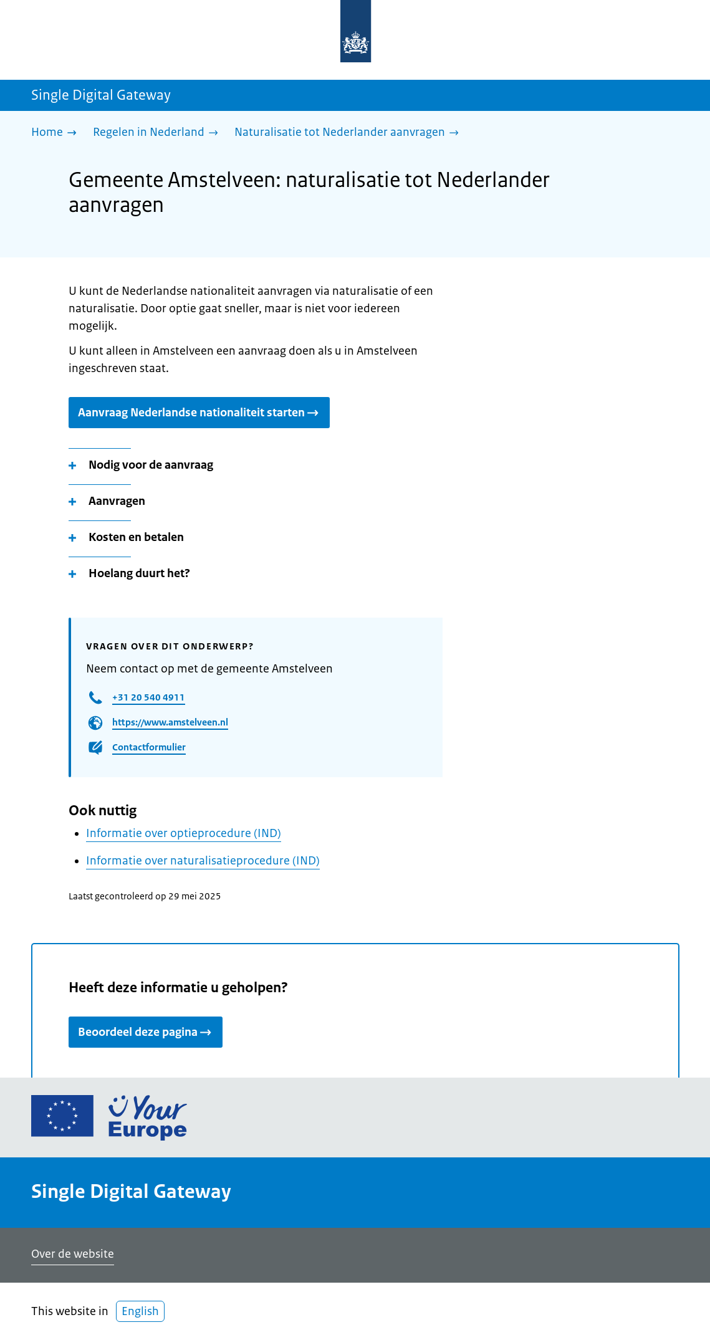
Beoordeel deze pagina (145, 1032)
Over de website (72, 1254)
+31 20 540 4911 (148, 697)
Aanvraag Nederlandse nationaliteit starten (199, 412)
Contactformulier (149, 747)
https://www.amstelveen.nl (170, 722)
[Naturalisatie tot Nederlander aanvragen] (349, 133)
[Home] (57, 133)
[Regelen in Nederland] (158, 133)
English (140, 1311)
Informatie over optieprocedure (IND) (183, 833)
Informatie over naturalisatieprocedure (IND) (203, 860)
